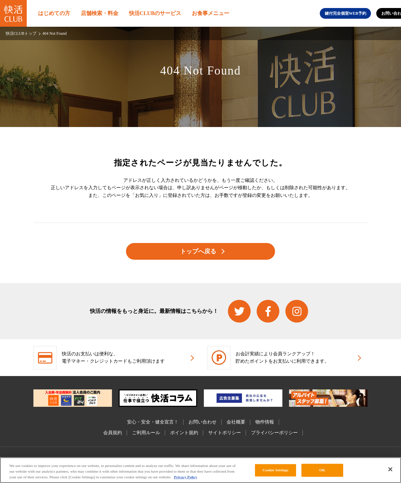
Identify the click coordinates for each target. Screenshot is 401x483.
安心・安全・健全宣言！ (152, 422)
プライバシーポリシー (274, 432)
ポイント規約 (184, 432)
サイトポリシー (224, 432)
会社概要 (236, 422)
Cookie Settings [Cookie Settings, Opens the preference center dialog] (275, 470)
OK (322, 470)
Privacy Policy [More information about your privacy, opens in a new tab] (185, 477)
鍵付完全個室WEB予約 (345, 13)
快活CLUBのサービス (155, 13)
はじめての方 (54, 13)
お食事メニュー (210, 13)
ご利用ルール (146, 432)
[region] (200, 470)
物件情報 (264, 422)
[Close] (390, 469)
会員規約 (112, 432)
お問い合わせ (202, 422)
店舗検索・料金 (99, 13)
